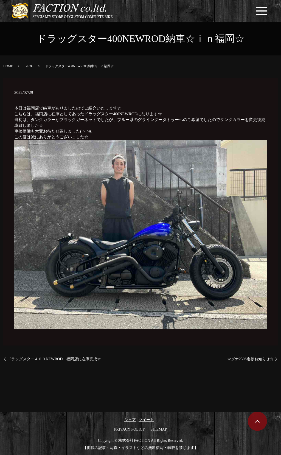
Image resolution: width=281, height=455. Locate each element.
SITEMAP (158, 429)
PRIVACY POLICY (129, 429)
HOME (8, 66)
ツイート (146, 420)
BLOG (28, 66)
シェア (130, 420)
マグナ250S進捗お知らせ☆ (250, 359)
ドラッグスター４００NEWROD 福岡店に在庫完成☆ (54, 359)
